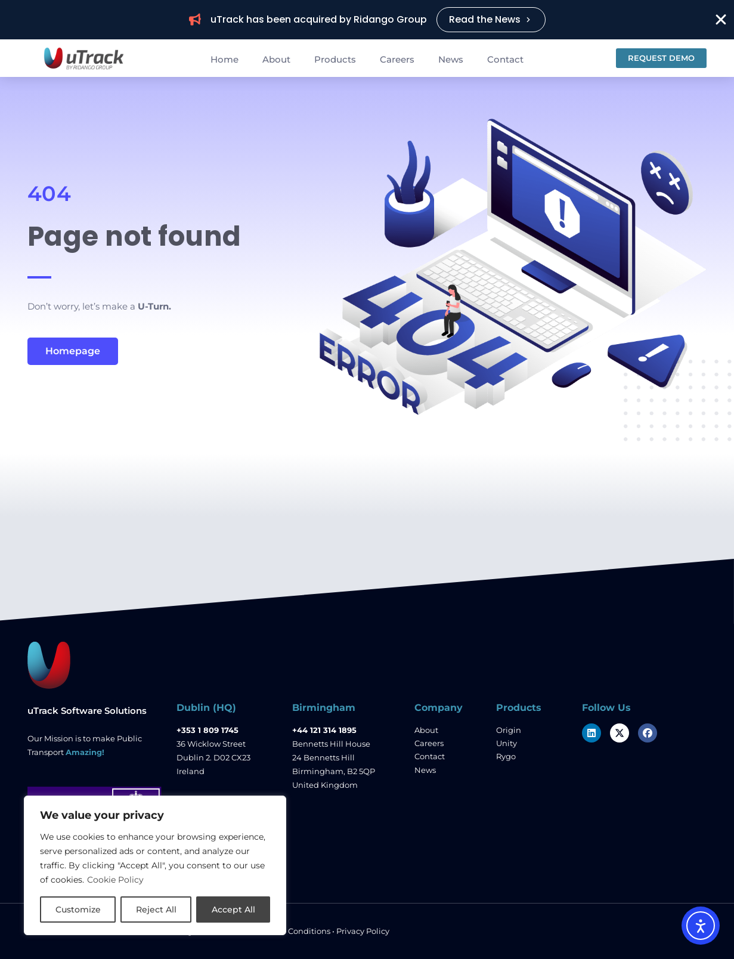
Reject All (156, 909)
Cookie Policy (115, 879)
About (276, 59)
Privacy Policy (362, 931)
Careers (397, 59)
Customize (78, 909)
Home (224, 59)
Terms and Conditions (288, 931)
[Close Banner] (721, 20)
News (450, 59)
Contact (505, 59)
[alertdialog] (367, 19)
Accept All (233, 909)
